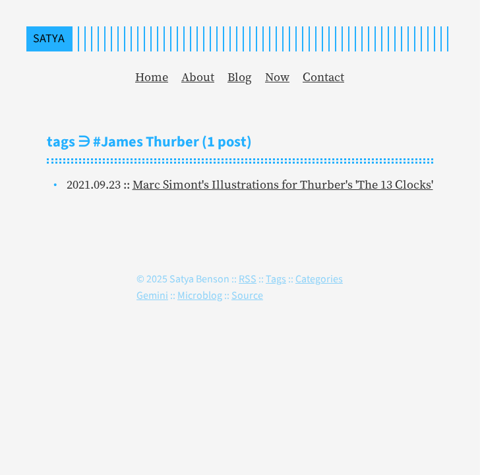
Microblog (199, 295)
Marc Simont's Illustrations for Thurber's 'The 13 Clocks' (283, 184)
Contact (323, 77)
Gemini (152, 295)
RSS (247, 279)
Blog (239, 77)
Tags (276, 279)
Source (247, 295)
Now (277, 77)
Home (151, 77)
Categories (319, 279)
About (197, 77)
